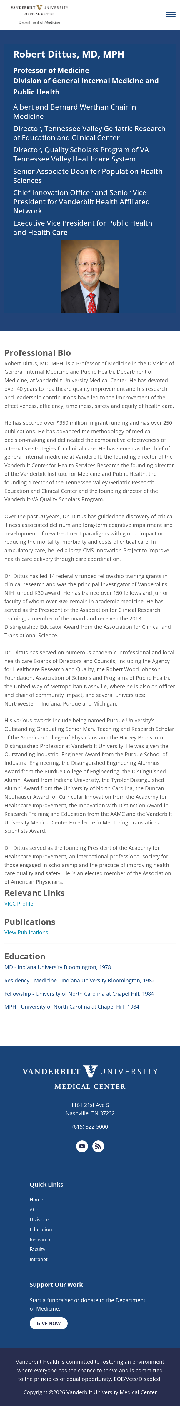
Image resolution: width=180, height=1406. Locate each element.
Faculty (37, 1249)
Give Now (49, 1323)
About (36, 1209)
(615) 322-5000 (90, 1126)
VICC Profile (18, 903)
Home (36, 1199)
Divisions (40, 1219)
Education (41, 1229)
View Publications (26, 932)
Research (40, 1239)
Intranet (39, 1259)
